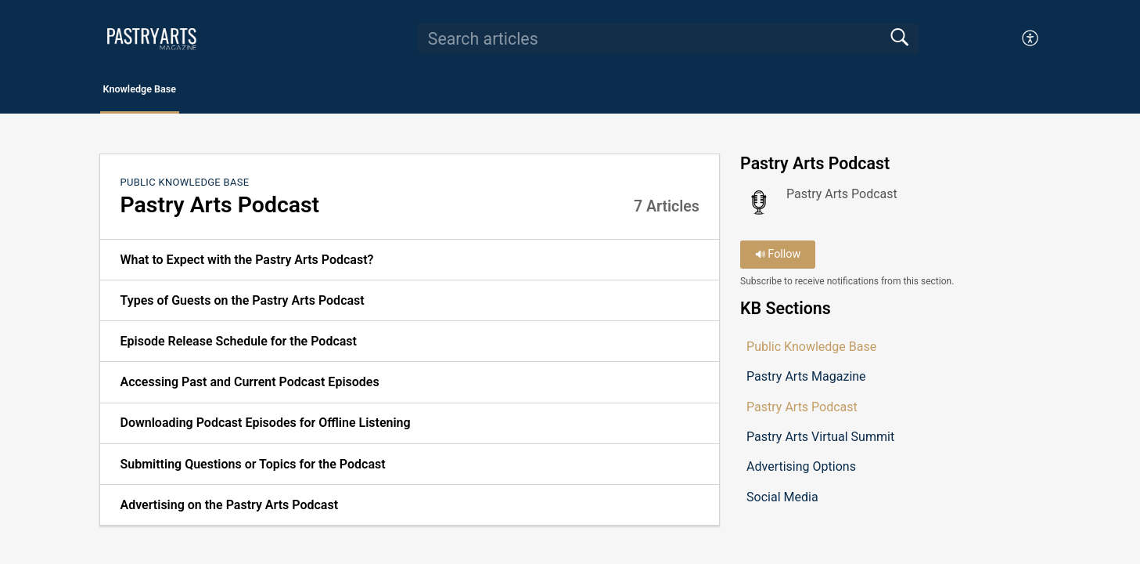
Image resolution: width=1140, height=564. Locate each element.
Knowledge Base (173, 91)
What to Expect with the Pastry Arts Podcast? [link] (246, 263)
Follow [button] (778, 259)
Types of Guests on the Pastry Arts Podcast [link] (242, 304)
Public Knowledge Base (184, 186)
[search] (668, 38)
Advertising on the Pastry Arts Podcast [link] (229, 508)
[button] (1031, 38)
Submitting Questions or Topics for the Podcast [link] (252, 468)
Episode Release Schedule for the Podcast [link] (238, 345)
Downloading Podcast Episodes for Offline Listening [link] (265, 427)
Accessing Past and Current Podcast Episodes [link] (249, 386)
